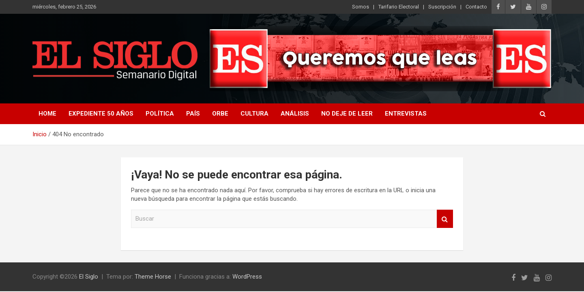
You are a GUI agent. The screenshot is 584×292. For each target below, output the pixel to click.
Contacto (476, 7)
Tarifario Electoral (398, 7)
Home (47, 113)
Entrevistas (406, 113)
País (193, 113)
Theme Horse (153, 276)
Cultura (254, 113)
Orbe (220, 113)
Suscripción (442, 7)
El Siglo (88, 276)
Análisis (295, 113)
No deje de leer (347, 113)
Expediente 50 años (101, 113)
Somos (360, 7)
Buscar (445, 219)
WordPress (247, 276)
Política (160, 113)
